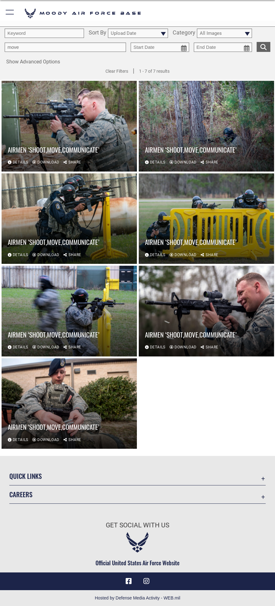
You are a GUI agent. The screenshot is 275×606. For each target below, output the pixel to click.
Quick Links (25, 476)
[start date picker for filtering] (160, 47)
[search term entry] (44, 33)
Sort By (97, 33)
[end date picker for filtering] (223, 47)
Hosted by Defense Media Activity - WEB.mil (137, 597)
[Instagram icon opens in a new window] (146, 581)
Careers (20, 494)
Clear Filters (116, 71)
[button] (10, 13)
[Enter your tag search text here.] (65, 47)
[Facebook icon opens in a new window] (128, 581)
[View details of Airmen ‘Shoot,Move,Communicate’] (69, 126)
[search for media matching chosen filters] (263, 46)
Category (184, 33)
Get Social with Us (137, 525)
